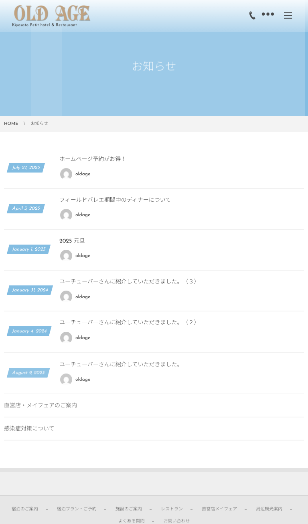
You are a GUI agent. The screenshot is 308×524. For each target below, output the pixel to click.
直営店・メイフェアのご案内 (40, 409)
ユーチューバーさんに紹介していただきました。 (120, 368)
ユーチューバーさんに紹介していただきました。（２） (129, 323)
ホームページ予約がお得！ (92, 160)
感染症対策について (29, 432)
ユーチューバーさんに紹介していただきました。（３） (129, 282)
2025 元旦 (72, 241)
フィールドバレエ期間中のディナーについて (115, 200)
